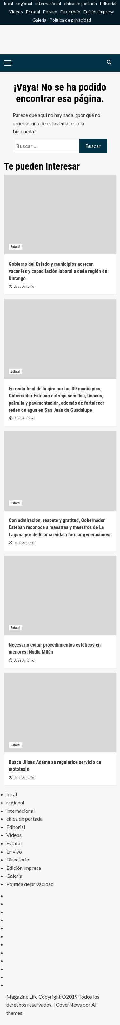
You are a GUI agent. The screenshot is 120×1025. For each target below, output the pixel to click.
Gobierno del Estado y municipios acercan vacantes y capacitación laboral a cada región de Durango (58, 271)
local (8, 3)
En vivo (50, 11)
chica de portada (80, 3)
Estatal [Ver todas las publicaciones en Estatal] (15, 247)
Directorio (70, 11)
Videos (16, 11)
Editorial (108, 3)
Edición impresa (98, 11)
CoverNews (69, 1004)
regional (24, 3)
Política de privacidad (70, 20)
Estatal (33, 11)
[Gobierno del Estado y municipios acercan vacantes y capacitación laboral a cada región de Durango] (60, 214)
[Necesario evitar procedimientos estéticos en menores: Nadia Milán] (60, 595)
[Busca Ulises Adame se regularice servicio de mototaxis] (60, 712)
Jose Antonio (24, 287)
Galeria (39, 20)
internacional (48, 3)
